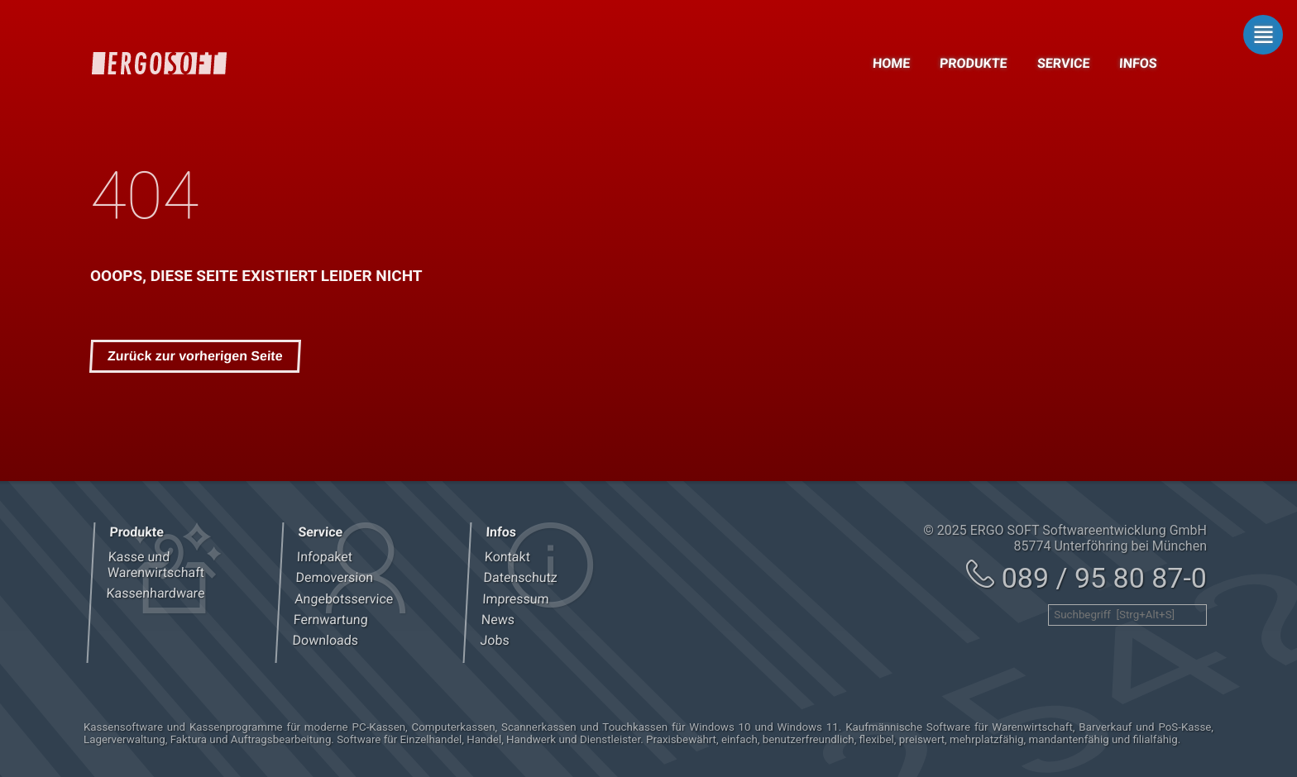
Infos (1138, 63)
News (498, 619)
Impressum (515, 599)
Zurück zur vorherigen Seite (196, 356)
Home (891, 63)
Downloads (325, 640)
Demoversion (334, 577)
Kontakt (508, 557)
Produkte (974, 63)
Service (1063, 63)
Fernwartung (330, 619)
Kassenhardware (155, 593)
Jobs (495, 640)
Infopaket (324, 557)
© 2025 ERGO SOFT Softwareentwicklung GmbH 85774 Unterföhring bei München (1065, 538)
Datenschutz (520, 577)
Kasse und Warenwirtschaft (155, 564)
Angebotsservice (343, 599)
